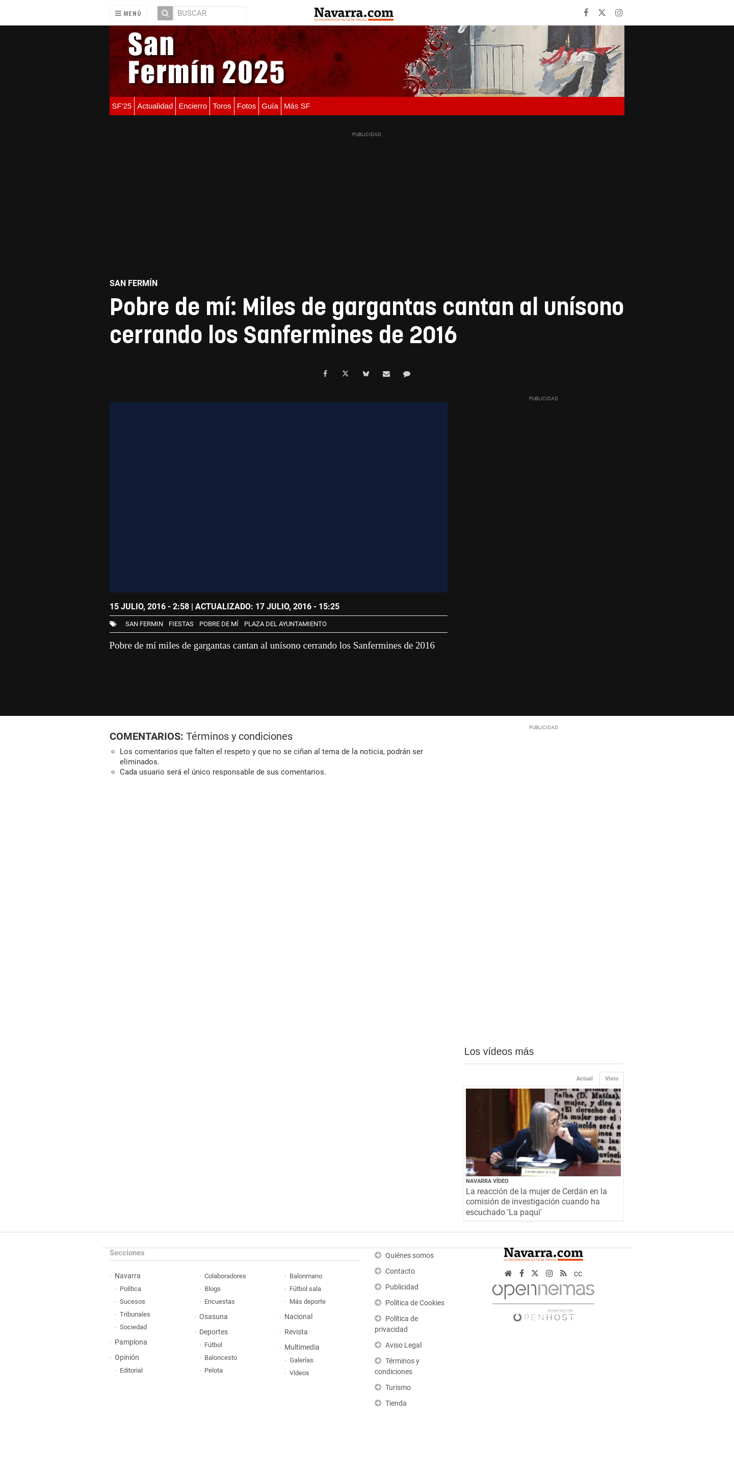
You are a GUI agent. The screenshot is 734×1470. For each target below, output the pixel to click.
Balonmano (306, 1276)
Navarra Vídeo (487, 1181)
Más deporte (308, 1301)
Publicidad (401, 1287)
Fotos (246, 105)
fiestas (181, 624)
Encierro (192, 105)
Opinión (127, 1357)
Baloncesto (220, 1357)
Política (130, 1289)
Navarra (128, 1276)
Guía (269, 105)
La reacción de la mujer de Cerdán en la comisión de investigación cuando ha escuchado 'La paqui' (536, 1202)
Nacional (298, 1316)
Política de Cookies (414, 1303)
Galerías (301, 1360)
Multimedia (302, 1347)
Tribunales (135, 1314)
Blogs (212, 1289)
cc (578, 1273)
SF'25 (122, 105)
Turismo (398, 1387)
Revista (296, 1332)
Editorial (131, 1370)
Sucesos (132, 1301)
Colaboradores (225, 1276)
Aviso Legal (403, 1345)
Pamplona (131, 1342)
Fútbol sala (305, 1289)
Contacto (400, 1271)
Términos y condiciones (239, 736)
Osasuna (213, 1316)
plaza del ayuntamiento (285, 624)
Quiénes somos (409, 1255)
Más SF (297, 105)
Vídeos (299, 1373)
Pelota (213, 1370)
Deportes (213, 1332)
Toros (222, 105)
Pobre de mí (219, 624)
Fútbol (213, 1345)
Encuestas (219, 1301)
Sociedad (133, 1327)
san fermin (144, 624)
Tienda (396, 1403)
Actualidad (155, 105)
